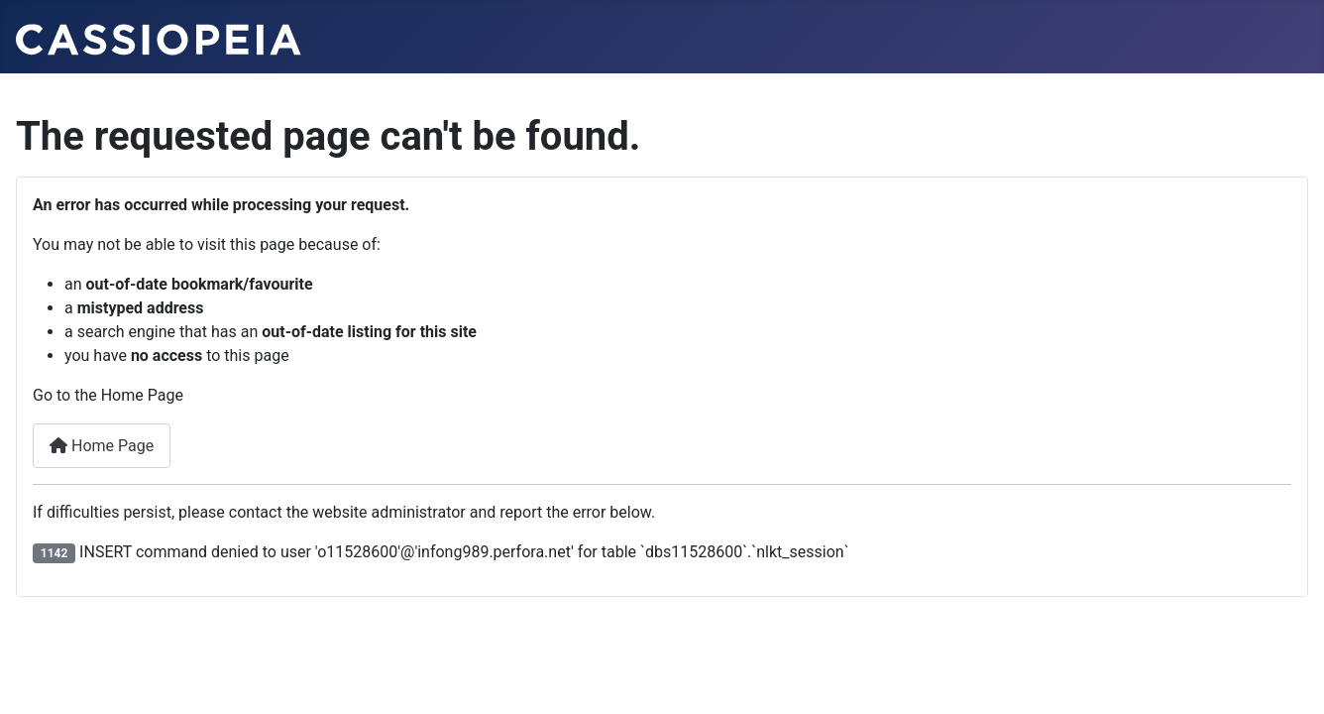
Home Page (102, 445)
